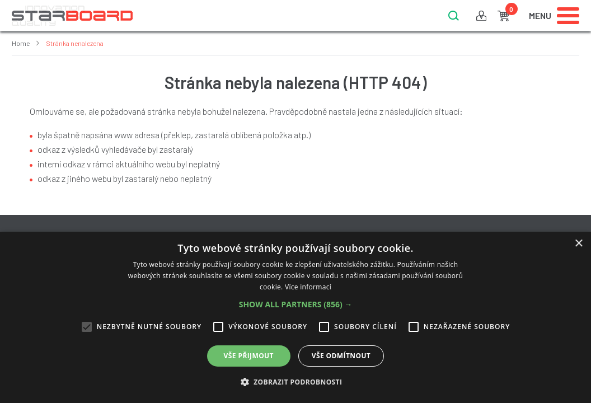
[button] (296, 304)
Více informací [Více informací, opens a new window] (308, 287)
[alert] (295, 317)
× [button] (578, 244)
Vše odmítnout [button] (341, 355)
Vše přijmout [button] (249, 355)
